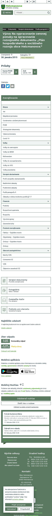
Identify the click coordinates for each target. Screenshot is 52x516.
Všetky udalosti (6, 321)
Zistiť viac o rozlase (26, 396)
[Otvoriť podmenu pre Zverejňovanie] (48, 96)
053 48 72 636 (26, 481)
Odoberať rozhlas (26, 391)
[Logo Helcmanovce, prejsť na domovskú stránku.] (26, 7)
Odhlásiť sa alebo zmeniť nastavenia (26, 400)
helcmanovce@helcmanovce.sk (26, 483)
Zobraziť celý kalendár (8, 344)
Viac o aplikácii (6, 369)
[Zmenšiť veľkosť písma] (30, 1)
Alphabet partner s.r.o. (35, 506)
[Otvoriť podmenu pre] (48, 100)
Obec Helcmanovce (31, 508)
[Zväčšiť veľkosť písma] (33, 1)
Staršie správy (7, 433)
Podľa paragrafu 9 (27, 50)
